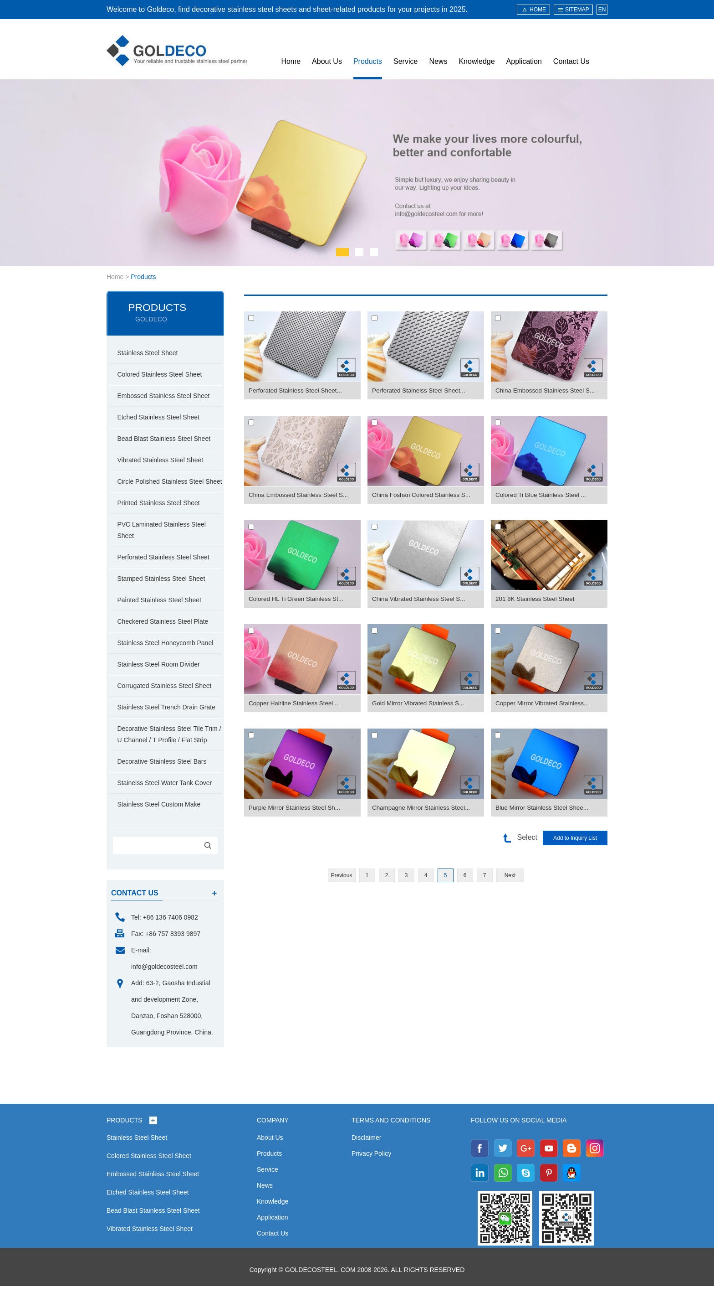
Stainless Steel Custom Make (161, 816)
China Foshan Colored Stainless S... (423, 495)
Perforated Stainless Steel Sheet (166, 569)
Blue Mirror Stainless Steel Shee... (543, 808)
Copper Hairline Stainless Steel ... (296, 703)
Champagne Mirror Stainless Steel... (423, 808)
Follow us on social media (518, 1132)
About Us (327, 61)
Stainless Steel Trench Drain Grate (169, 719)
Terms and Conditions (391, 1132)
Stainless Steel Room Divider (161, 676)
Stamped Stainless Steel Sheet (164, 590)
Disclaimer (366, 1149)
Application (524, 61)
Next (510, 875)
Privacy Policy (371, 1165)
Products (367, 61)
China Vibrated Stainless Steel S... (420, 599)
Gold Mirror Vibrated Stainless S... (420, 703)
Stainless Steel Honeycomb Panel (168, 654)
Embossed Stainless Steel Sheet (166, 396)
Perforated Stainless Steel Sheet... (297, 390)
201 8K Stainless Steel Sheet (536, 599)
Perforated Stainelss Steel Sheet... (420, 390)
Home (291, 61)
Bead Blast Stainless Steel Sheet (166, 439)
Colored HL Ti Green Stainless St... (298, 599)
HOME (538, 9)
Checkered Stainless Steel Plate (165, 633)
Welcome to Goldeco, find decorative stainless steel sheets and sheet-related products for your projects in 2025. (287, 9)
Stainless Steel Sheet (150, 353)
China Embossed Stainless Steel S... (547, 390)
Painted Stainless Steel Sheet (162, 611)
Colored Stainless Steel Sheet (162, 374)
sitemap (577, 9)
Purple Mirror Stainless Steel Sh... (296, 808)
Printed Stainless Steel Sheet (161, 514)
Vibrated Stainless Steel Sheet (163, 460)
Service (405, 61)
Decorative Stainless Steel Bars (164, 773)
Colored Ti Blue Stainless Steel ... (542, 495)
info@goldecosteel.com (164, 978)
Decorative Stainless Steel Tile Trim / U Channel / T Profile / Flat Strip (172, 746)
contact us (134, 905)
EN (602, 9)
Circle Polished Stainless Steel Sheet (163, 487)
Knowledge (477, 61)
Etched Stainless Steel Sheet (161, 417)
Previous (341, 875)
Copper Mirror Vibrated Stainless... (544, 703)
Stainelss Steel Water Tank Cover (167, 794)
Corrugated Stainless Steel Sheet (167, 697)
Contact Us (571, 61)
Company (273, 1132)
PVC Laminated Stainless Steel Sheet (164, 542)
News (438, 61)
